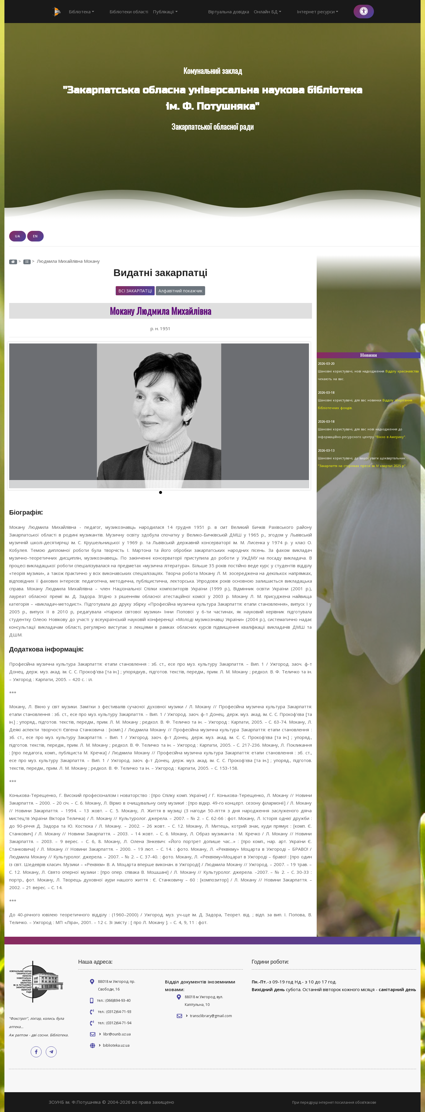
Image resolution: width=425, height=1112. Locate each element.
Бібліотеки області (118, 11)
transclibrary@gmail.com (211, 1015)
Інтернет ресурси (328, 11)
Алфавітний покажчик (180, 290)
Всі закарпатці (135, 290)
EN (35, 236)
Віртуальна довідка (250, 11)
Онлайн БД (289, 11)
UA (17, 236)
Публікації (154, 11)
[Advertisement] (369, 306)
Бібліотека (81, 11)
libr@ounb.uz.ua (117, 1033)
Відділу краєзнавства (402, 371)
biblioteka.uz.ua (116, 1045)
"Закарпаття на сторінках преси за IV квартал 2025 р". (362, 465)
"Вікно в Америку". (390, 437)
